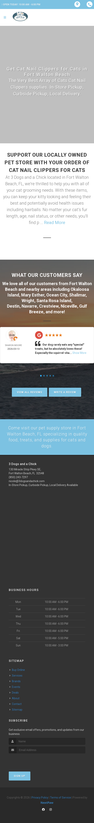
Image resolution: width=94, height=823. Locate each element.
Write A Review (65, 391)
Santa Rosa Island (53, 300)
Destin (13, 306)
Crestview (49, 306)
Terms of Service (60, 797)
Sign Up (19, 775)
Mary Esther (32, 294)
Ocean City (56, 294)
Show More (79, 352)
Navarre (29, 306)
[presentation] (29, 760)
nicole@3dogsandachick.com (27, 481)
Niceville (69, 306)
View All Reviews (29, 391)
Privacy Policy (40, 797)
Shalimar (77, 294)
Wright (28, 300)
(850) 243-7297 (18, 477)
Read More (54, 222)
